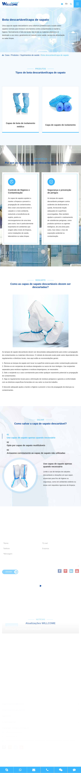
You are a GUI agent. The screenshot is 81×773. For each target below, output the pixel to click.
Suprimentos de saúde (29, 55)
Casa (7, 55)
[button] (43, 252)
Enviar (12, 572)
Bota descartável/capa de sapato (55, 55)
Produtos (15, 55)
